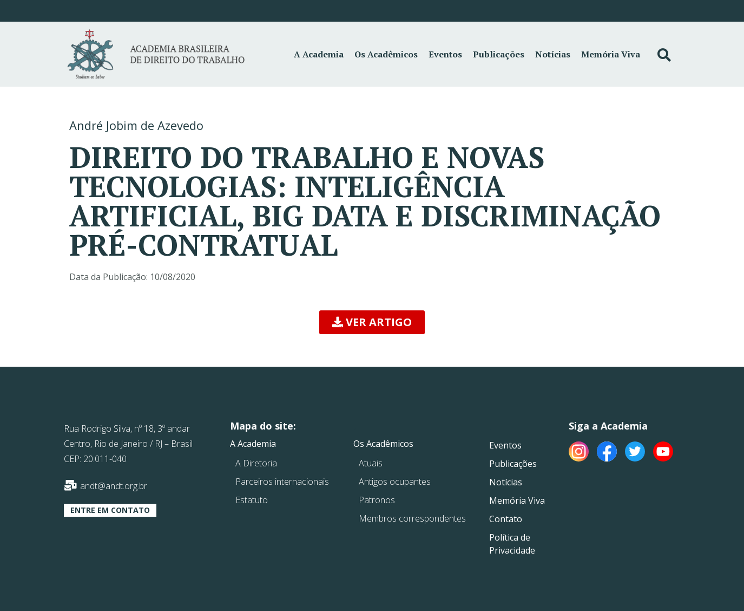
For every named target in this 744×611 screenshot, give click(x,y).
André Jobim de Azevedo (136, 125)
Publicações (498, 54)
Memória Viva (610, 54)
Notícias (552, 54)
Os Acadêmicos (386, 54)
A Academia (319, 54)
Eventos (445, 54)
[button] (372, 322)
